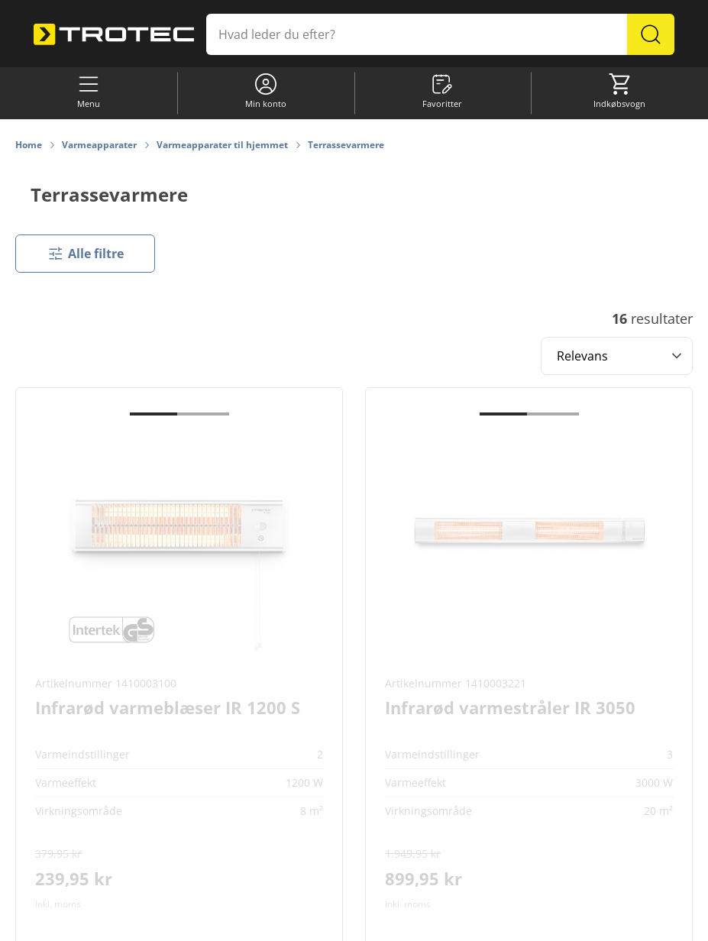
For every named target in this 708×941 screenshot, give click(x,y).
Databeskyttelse (413, 922)
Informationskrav (330, 922)
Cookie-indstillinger (241, 922)
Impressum (484, 922)
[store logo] (114, 34)
